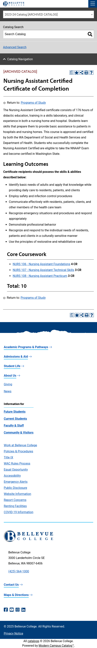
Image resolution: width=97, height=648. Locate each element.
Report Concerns (15, 500)
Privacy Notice (13, 633)
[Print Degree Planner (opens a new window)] (72, 72)
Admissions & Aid (16, 356)
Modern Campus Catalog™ (56, 645)
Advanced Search (15, 47)
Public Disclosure (15, 488)
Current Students (15, 418)
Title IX (8, 457)
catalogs (33, 641)
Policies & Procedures (18, 451)
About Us (10, 375)
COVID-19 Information (18, 512)
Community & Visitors (19, 432)
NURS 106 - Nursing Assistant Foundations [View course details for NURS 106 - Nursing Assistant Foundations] (41, 264)
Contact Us (11, 584)
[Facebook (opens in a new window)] (6, 609)
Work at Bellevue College (20, 445)
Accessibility (12, 475)
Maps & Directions (16, 595)
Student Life (12, 366)
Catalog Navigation (20, 59)
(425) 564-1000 (18, 571)
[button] (92, 4)
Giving (8, 384)
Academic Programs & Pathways (26, 347)
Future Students (15, 411)
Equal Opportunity (16, 469)
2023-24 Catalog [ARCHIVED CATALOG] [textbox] (31, 14)
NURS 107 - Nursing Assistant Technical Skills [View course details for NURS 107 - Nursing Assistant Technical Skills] (43, 270)
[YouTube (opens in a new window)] (12, 609)
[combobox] (48, 14)
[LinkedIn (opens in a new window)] (23, 609)
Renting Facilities (15, 506)
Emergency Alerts (15, 482)
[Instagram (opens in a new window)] (18, 609)
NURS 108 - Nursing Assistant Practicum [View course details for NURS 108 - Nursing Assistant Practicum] (40, 276)
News (7, 391)
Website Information (17, 494)
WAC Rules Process (17, 463)
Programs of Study (33, 102)
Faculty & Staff (14, 425)
